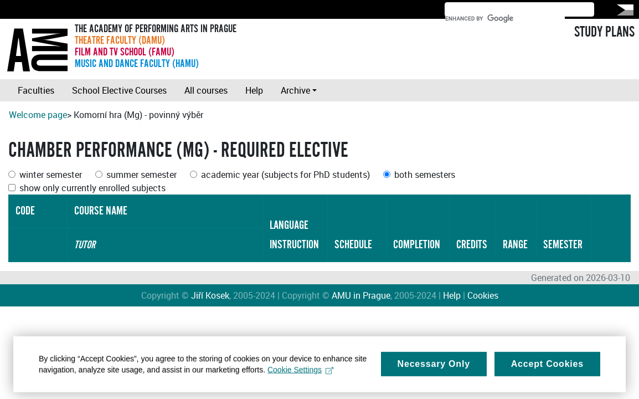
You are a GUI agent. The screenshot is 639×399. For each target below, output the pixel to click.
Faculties (36, 90)
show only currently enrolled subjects (92, 188)
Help (254, 90)
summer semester (141, 174)
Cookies (482, 295)
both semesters (424, 174)
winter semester (50, 174)
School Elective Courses (119, 90)
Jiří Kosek (210, 295)
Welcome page (38, 115)
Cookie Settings (300, 377)
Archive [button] (295, 90)
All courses (206, 90)
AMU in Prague (361, 295)
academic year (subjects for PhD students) (285, 174)
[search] (505, 18)
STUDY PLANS (604, 32)
